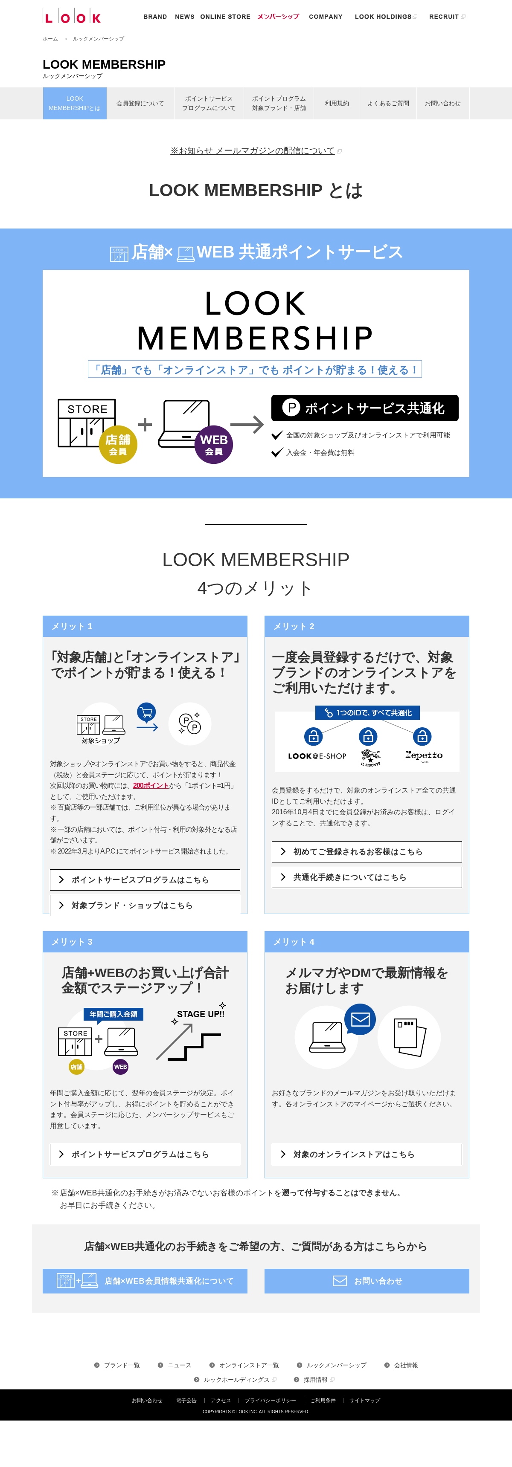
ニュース (184, 16)
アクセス (221, 1400)
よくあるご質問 (388, 103)
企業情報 (326, 16)
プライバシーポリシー (270, 1400)
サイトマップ (364, 1400)
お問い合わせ (443, 103)
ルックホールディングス (386, 16)
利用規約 (337, 103)
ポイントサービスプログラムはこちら (140, 880)
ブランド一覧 (122, 1365)
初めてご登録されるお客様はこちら (358, 852)
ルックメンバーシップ (337, 1365)
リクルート (447, 16)
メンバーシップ (279, 16)
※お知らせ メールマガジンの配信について (252, 150)
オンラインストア (225, 16)
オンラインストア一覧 (249, 1365)
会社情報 (406, 1365)
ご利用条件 (323, 1400)
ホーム (50, 39)
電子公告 (186, 1400)
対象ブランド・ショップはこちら (132, 905)
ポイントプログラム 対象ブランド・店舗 (279, 103)
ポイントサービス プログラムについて (209, 103)
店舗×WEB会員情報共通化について (169, 1281)
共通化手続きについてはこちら (350, 877)
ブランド (155, 16)
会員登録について (140, 103)
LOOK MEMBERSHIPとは (75, 103)
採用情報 (316, 1379)
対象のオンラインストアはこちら (354, 1154)
